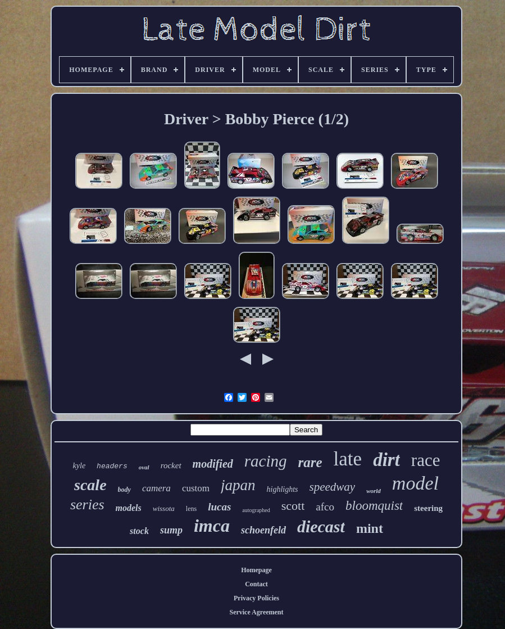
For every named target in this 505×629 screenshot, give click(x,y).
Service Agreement (256, 612)
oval (144, 467)
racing (265, 461)
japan (238, 485)
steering (428, 508)
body (124, 490)
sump (171, 530)
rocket (171, 465)
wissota (164, 508)
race (425, 460)
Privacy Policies (256, 598)
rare (310, 462)
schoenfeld (263, 530)
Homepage (256, 570)
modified (213, 464)
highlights (282, 489)
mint (369, 528)
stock (139, 531)
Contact (256, 584)
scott (293, 506)
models (129, 508)
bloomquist (374, 506)
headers (112, 466)
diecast (321, 526)
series (87, 504)
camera (156, 488)
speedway (333, 487)
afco (325, 507)
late (348, 459)
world (373, 490)
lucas (219, 507)
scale (90, 485)
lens (191, 509)
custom (196, 488)
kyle (79, 465)
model (415, 483)
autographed (256, 510)
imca (212, 525)
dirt (386, 460)
